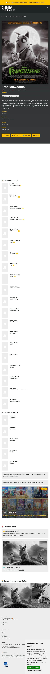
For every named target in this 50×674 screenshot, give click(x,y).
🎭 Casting (6, 135)
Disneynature (5, 636)
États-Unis (21, 570)
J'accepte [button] (30, 667)
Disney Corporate (6, 638)
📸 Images (36, 135)
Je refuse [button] (37, 667)
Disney (3, 632)
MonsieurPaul (17, 647)
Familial (17, 96)
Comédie (11, 96)
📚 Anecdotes (26, 135)
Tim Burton (4, 113)
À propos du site (5, 616)
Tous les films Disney (11, 16)
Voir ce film (15, 135)
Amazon (3, 624)
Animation (4, 96)
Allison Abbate (11, 119)
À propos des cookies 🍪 (7, 618)
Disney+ (3, 630)
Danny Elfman (5, 129)
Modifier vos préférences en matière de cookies (10, 619)
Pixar (3, 633)
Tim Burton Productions (25, 482)
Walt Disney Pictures (38, 482)
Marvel (3, 635)
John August (5, 124)
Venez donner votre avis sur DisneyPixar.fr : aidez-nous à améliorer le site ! (25, 2)
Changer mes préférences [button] (34, 670)
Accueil (3, 16)
